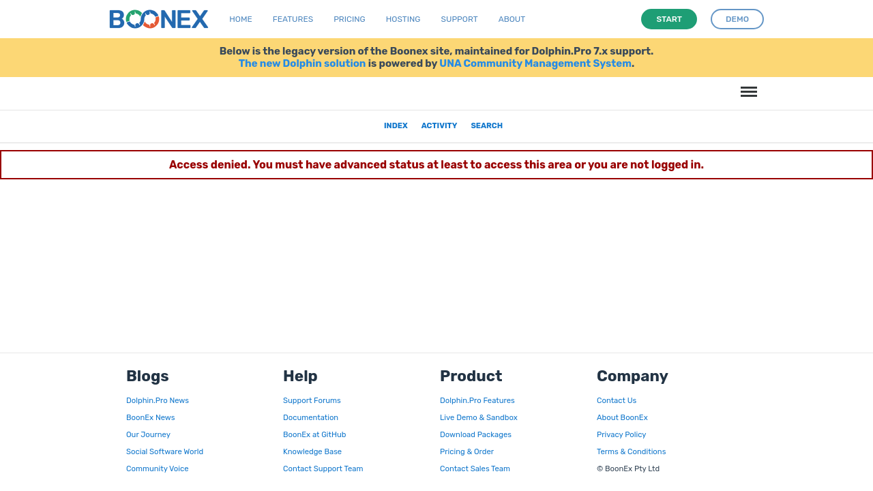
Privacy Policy (621, 434)
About (512, 19)
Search (487, 125)
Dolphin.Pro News (157, 400)
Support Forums (312, 400)
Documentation (310, 417)
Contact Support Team (323, 468)
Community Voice (157, 468)
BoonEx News (150, 417)
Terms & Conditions (631, 451)
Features (293, 19)
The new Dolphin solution (302, 63)
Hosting (403, 19)
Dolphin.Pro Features (477, 400)
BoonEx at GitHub (314, 434)
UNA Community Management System (535, 63)
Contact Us (616, 400)
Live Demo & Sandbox (479, 417)
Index (396, 125)
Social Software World (164, 451)
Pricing (350, 19)
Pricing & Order (467, 451)
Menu (747, 85)
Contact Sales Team (475, 468)
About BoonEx (622, 417)
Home (240, 19)
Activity (439, 125)
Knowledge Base (312, 451)
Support (459, 19)
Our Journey (148, 434)
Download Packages (476, 434)
